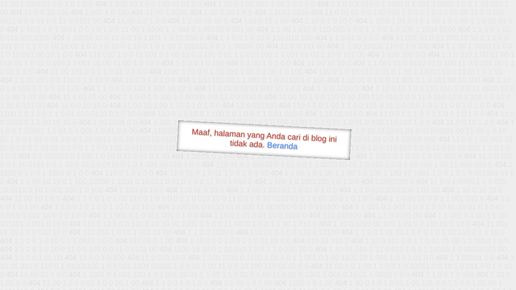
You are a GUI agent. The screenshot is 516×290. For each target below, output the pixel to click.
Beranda (282, 145)
